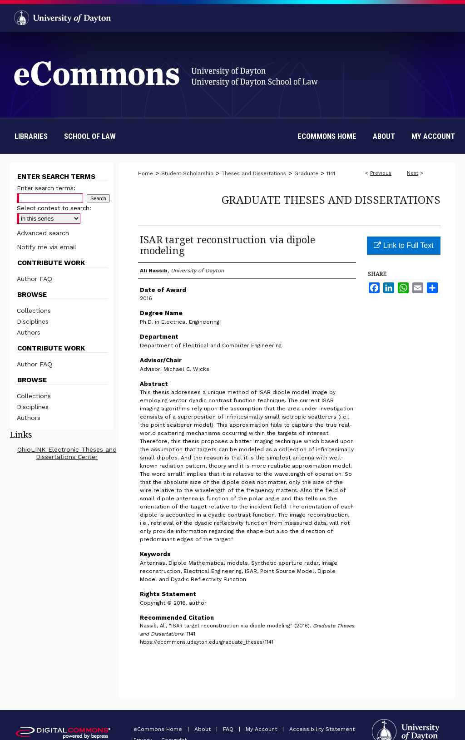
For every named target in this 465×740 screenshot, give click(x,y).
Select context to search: (54, 208)
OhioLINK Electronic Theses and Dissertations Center (67, 453)
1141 (330, 174)
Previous (380, 173)
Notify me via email (46, 247)
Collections (34, 310)
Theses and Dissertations (254, 174)
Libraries (31, 136)
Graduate (306, 174)
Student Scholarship (187, 174)
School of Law (90, 136)
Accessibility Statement (322, 729)
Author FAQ (34, 278)
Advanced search (43, 233)
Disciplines (33, 321)
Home (145, 174)
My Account (262, 729)
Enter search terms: (46, 188)
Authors (28, 332)
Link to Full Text (403, 245)
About (203, 729)
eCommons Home (159, 729)
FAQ (229, 729)
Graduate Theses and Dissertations (331, 199)
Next (412, 173)
